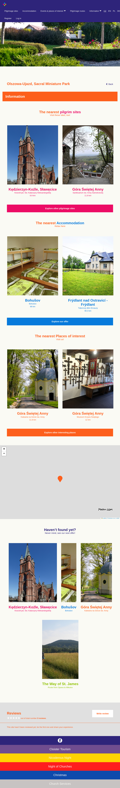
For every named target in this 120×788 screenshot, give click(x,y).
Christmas (60, 775)
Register (7, 18)
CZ (105, 11)
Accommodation (29, 11)
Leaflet (103, 518)
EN (109, 11)
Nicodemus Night (60, 757)
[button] (60, 479)
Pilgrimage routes (77, 11)
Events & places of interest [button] (53, 11)
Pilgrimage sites (11, 11)
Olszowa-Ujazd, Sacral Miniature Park (38, 84)
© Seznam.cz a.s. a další (113, 518)
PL (114, 11)
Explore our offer (60, 321)
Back (109, 84)
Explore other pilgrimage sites (60, 208)
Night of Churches (60, 766)
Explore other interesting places (60, 432)
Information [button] (95, 11)
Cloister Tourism (60, 749)
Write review (103, 713)
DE (118, 11)
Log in (18, 18)
